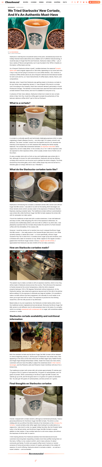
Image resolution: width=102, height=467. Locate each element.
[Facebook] (72, 2)
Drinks (41, 2)
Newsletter (94, 2)
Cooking (33, 2)
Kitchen (48, 2)
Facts (65, 2)
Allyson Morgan (14, 52)
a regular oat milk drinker (47, 240)
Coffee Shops (19, 7)
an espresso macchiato (48, 146)
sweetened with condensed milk (31, 309)
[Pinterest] (81, 2)
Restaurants (11, 7)
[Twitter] (75, 2)
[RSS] (86, 2)
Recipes (25, 2)
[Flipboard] (78, 2)
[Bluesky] (84, 2)
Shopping (57, 2)
